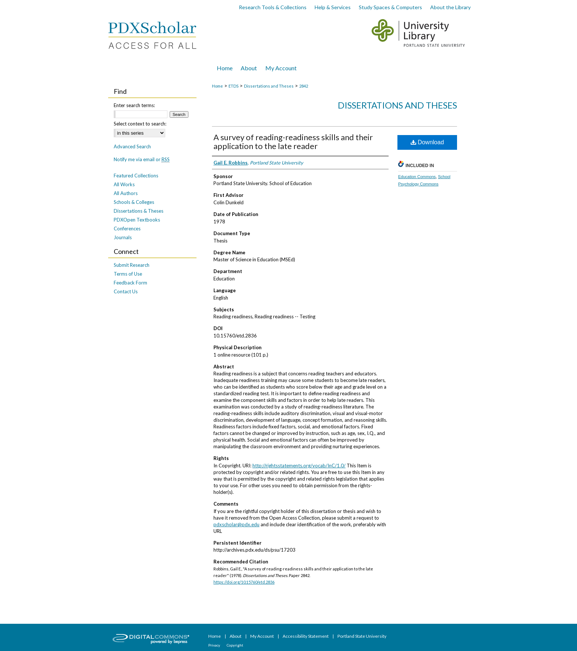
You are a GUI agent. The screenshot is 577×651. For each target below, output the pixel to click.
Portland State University (361, 636)
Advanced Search (132, 146)
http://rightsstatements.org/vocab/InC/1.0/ (299, 465)
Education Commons (417, 176)
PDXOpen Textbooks (137, 220)
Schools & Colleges (134, 202)
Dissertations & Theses (138, 211)
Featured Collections (136, 175)
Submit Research (131, 265)
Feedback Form (130, 283)
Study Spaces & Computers (390, 7)
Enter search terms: (134, 105)
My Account (262, 636)
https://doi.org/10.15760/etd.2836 (244, 582)
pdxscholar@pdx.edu (236, 524)
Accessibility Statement (306, 636)
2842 (303, 86)
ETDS (233, 86)
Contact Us (126, 291)
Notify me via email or (142, 159)
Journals (123, 237)
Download (427, 142)
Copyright (235, 645)
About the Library (450, 7)
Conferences (127, 228)
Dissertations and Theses (269, 86)
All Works (124, 184)
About (236, 636)
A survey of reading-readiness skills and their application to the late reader (293, 141)
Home (217, 86)
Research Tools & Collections (273, 7)
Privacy (214, 645)
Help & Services (333, 7)
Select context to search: (140, 124)
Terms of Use (128, 274)
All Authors (126, 193)
